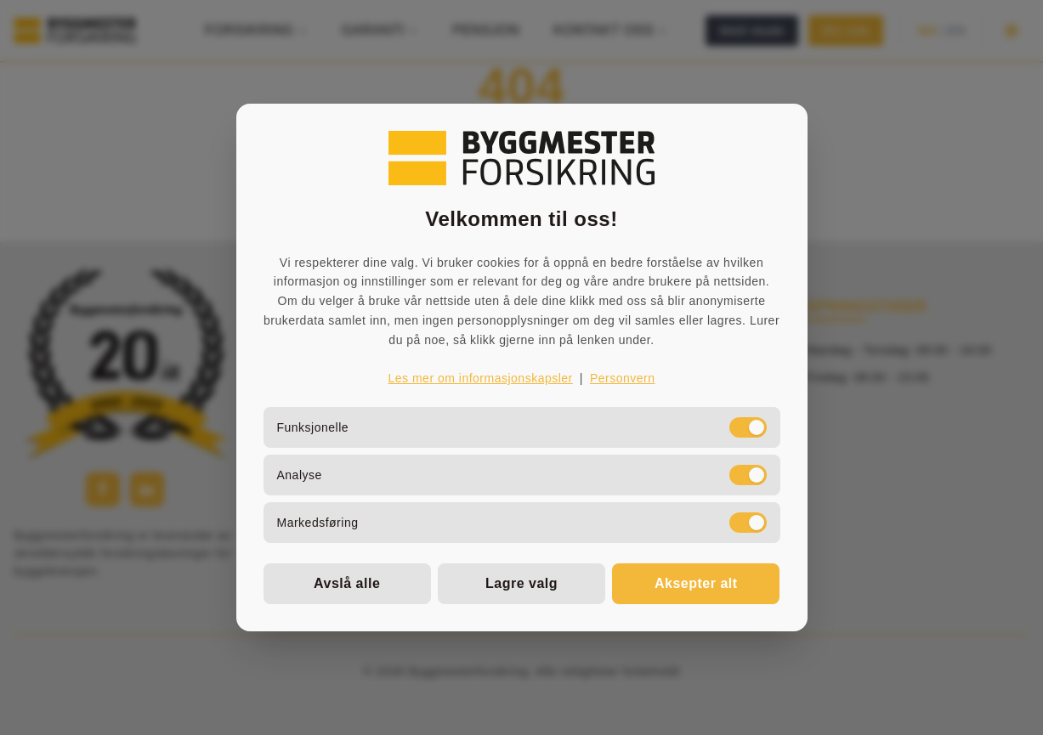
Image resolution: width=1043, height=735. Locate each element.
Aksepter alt (696, 583)
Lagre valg (521, 583)
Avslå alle (347, 583)
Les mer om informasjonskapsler (480, 378)
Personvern (622, 378)
